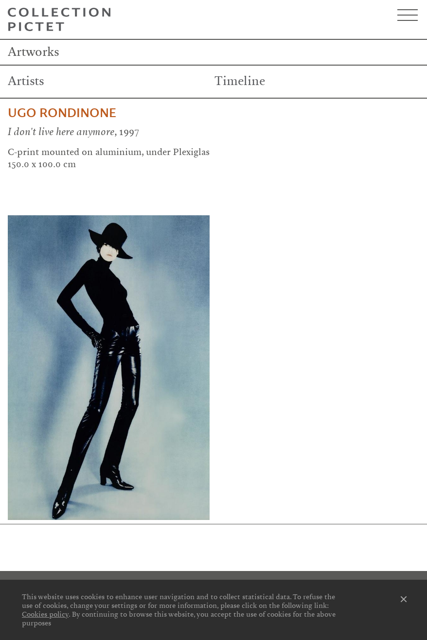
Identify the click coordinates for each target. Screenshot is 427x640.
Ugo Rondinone (62, 113)
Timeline (239, 81)
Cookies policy (45, 614)
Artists (26, 81)
